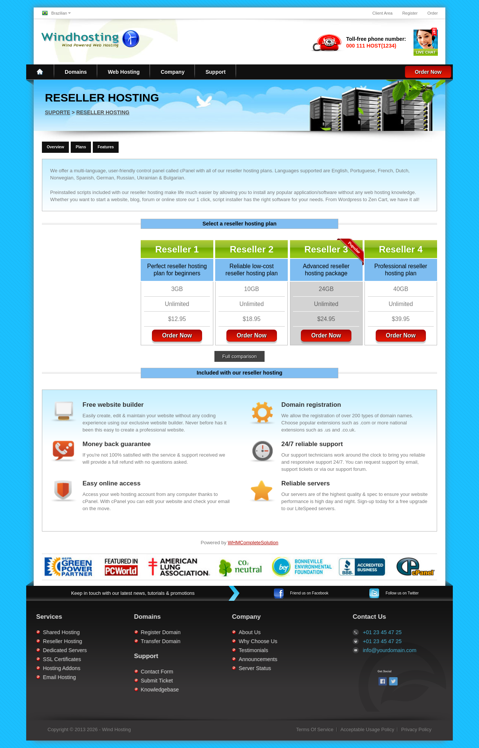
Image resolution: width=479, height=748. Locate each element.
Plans (81, 147)
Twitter (402, 593)
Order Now (428, 72)
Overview (55, 147)
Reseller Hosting (102, 112)
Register (410, 13)
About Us (191, 632)
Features (106, 147)
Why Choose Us (199, 641)
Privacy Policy (416, 729)
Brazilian (59, 13)
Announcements (199, 659)
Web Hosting (124, 72)
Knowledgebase (101, 690)
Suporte (57, 112)
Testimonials (194, 650)
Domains (76, 72)
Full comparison (239, 356)
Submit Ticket (98, 681)
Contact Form (98, 672)
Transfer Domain (102, 641)
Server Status (196, 668)
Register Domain (102, 632)
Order (432, 13)
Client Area (382, 13)
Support (215, 72)
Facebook (309, 593)
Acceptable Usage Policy (367, 729)
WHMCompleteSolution (253, 542)
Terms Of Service (314, 729)
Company (172, 72)
